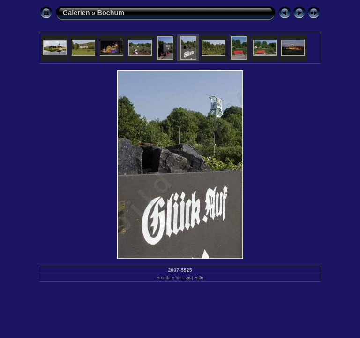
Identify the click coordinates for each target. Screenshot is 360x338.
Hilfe (199, 277)
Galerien (76, 12)
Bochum (111, 12)
